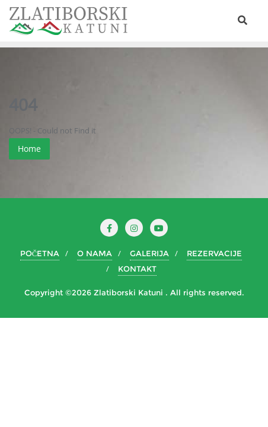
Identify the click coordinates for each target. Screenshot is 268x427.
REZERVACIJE (214, 253)
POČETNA (40, 253)
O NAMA (94, 253)
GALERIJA (149, 253)
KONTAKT (137, 268)
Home (29, 148)
